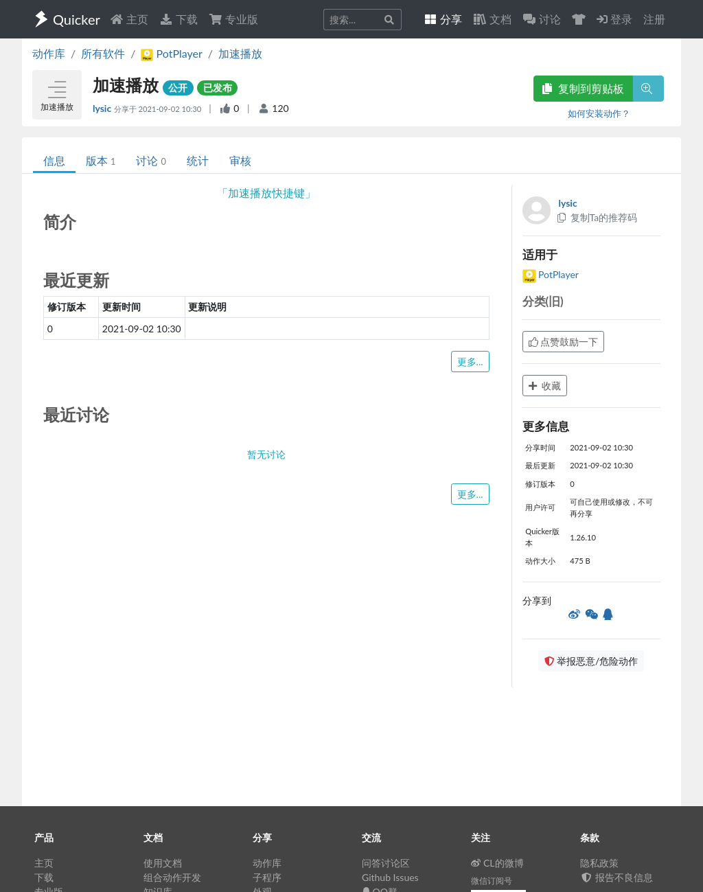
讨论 (150, 160)
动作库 (48, 53)
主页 (129, 18)
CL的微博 (497, 863)
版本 (100, 160)
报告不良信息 (616, 877)
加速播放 (240, 53)
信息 (54, 160)
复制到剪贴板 (582, 88)
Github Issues (390, 877)
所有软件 (103, 53)
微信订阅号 (491, 881)
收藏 (545, 385)
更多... (470, 361)
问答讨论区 (386, 863)
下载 (178, 18)
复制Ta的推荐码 (597, 217)
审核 (240, 160)
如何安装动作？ (599, 113)
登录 (614, 18)
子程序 (267, 877)
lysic (103, 108)
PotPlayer (550, 274)
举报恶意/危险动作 (591, 661)
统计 (198, 160)
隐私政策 (599, 863)
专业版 (233, 18)
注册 (654, 18)
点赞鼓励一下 (564, 341)
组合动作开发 (172, 877)
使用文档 (162, 863)
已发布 (217, 87)
